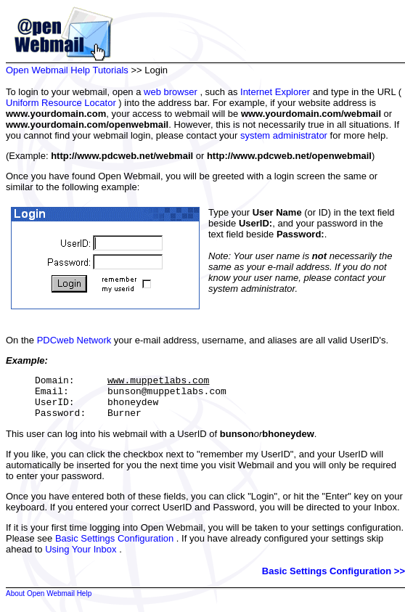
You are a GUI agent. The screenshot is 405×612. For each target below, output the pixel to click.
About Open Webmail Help (48, 602)
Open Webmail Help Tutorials (67, 70)
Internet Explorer (275, 91)
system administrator (283, 135)
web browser (170, 91)
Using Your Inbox (80, 557)
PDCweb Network (74, 340)
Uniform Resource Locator (61, 102)
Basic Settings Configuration (114, 547)
